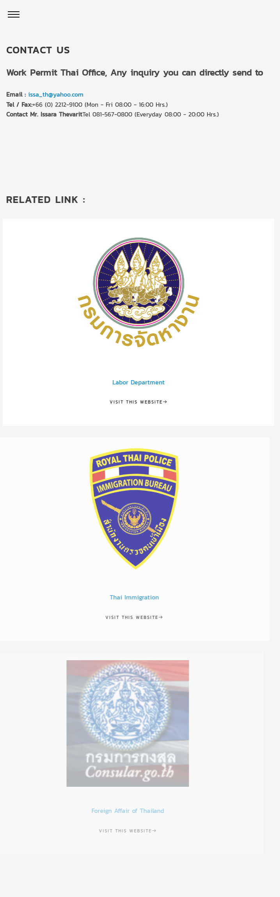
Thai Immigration (124, 597)
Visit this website (134, 402)
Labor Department (134, 382)
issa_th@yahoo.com (55, 94)
